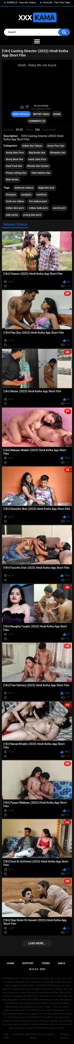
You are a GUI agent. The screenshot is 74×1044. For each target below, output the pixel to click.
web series (12, 215)
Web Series (12, 179)
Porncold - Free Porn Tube (56, 2)
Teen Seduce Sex (40, 173)
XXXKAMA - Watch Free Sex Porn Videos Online (33, 1036)
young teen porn (32, 215)
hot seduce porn (38, 201)
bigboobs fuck (46, 187)
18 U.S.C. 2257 (37, 969)
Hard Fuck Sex (14, 166)
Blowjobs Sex (57, 152)
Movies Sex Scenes (38, 166)
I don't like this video (27, 107)
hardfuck (42, 194)
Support (28, 963)
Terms (45, 963)
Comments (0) (37, 121)
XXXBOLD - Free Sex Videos (21, 2)
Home (10, 963)
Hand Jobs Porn (37, 159)
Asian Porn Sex (55, 145)
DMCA (61, 963)
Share (57, 114)
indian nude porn (38, 208)
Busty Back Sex (14, 159)
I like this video (22, 107)
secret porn (59, 208)
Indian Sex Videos (32, 145)
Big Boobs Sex (37, 152)
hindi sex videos (15, 201)
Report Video (41, 114)
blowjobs (11, 194)
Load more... (37, 943)
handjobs (26, 194)
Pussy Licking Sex (16, 173)
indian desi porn (15, 208)
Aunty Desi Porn (15, 152)
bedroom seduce (24, 187)
